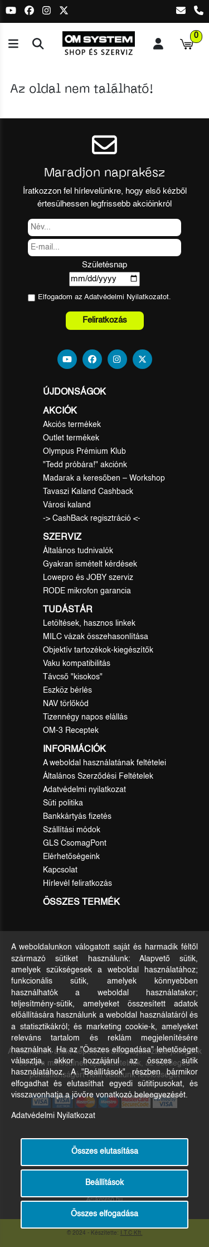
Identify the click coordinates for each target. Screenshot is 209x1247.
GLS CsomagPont (74, 843)
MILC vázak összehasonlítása (95, 637)
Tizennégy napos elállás (85, 717)
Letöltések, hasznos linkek (89, 623)
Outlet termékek (71, 438)
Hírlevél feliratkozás (77, 884)
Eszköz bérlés (67, 690)
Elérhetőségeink (71, 857)
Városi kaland (67, 505)
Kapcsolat (60, 870)
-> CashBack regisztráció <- (91, 518)
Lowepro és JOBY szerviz (88, 578)
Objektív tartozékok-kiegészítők (98, 650)
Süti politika (63, 803)
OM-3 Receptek (71, 731)
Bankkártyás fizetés (77, 817)
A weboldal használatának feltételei (104, 763)
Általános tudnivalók (78, 551)
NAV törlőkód (66, 704)
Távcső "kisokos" (73, 677)
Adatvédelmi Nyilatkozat (123, 297)
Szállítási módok (71, 830)
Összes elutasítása (104, 1151)
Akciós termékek (72, 425)
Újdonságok (74, 392)
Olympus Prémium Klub (84, 451)
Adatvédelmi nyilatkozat (84, 790)
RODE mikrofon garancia (87, 591)
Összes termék (81, 902)
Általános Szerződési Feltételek (98, 776)
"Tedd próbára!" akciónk (85, 465)
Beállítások (104, 1183)
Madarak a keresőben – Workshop (104, 478)
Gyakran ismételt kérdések (90, 564)
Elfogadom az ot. (104, 297)
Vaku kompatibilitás (76, 664)
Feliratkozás (104, 320)
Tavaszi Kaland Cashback (88, 492)
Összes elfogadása (104, 1214)
